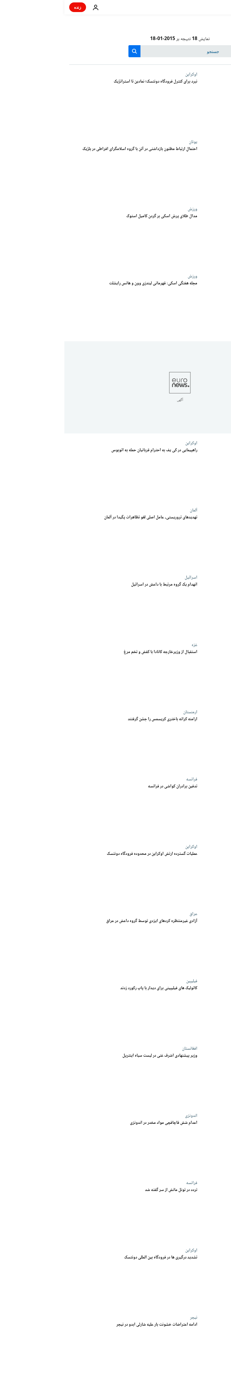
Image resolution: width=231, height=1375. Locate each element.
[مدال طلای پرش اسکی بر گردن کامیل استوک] (69, 240)
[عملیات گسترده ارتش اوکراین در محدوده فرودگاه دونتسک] (69, 878)
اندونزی (127, 1115)
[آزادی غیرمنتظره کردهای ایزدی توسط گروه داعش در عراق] (69, 945)
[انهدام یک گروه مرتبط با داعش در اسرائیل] (69, 608)
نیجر (129, 1317)
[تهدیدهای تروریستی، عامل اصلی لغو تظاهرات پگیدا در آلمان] (69, 541)
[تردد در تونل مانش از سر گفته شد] (69, 1214)
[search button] (70, 51)
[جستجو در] (115, 51)
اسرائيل (126, 577)
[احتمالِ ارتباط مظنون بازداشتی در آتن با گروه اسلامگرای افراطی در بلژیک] (69, 173)
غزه (130, 644)
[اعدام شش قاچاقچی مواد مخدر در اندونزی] (69, 1146)
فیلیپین (127, 981)
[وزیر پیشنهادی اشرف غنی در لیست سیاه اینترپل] (69, 1079)
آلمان (129, 510)
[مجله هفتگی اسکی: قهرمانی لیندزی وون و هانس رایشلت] (69, 307)
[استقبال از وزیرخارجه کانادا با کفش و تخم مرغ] (69, 676)
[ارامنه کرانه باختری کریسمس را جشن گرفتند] (69, 743)
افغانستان (125, 1048)
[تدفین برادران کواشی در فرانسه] (69, 810)
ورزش (128, 209)
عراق (129, 913)
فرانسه (127, 779)
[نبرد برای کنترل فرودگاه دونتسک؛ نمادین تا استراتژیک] (69, 105)
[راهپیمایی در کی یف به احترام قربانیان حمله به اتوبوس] (69, 474)
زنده (13, 7)
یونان (129, 141)
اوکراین (127, 74)
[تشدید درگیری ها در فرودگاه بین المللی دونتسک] (69, 1281)
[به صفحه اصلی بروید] (209, 7)
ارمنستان (126, 712)
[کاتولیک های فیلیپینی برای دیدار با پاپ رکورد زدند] (69, 1012)
